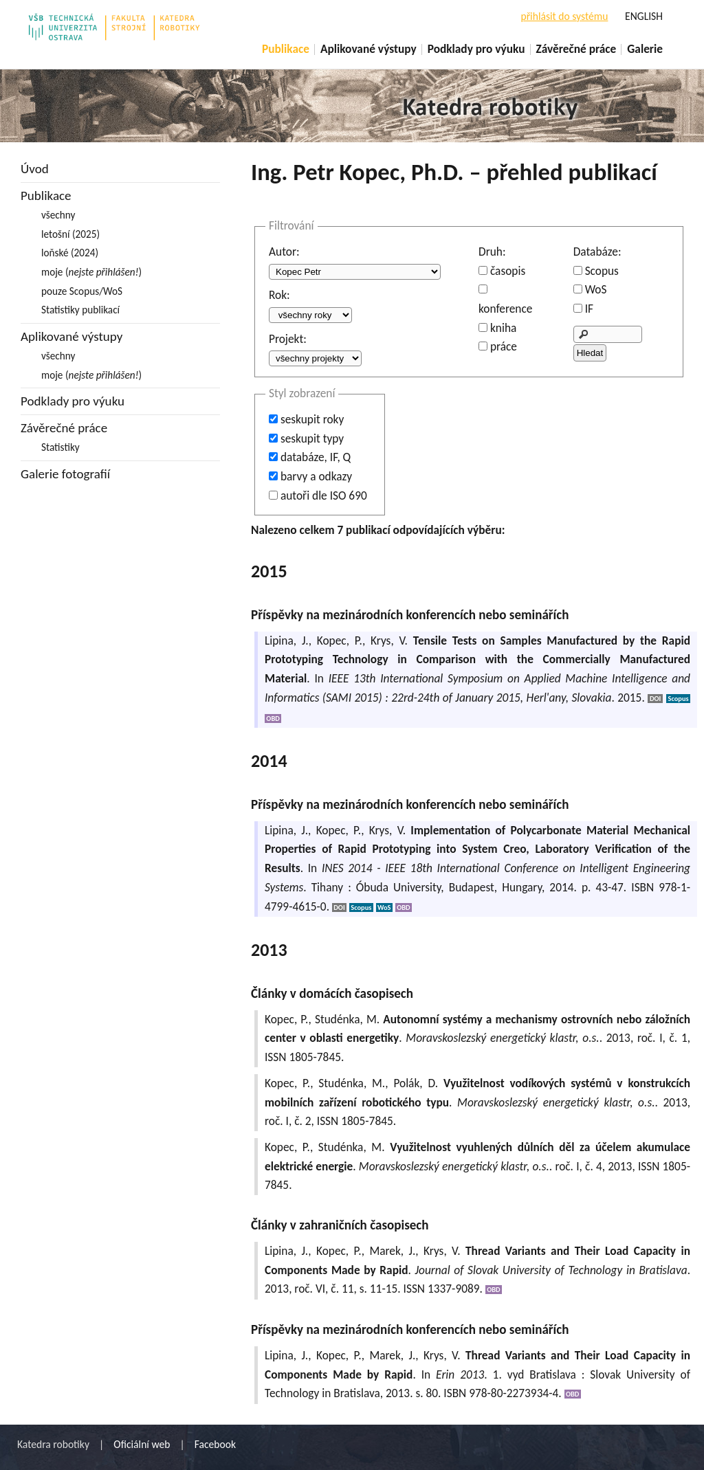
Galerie (645, 48)
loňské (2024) (69, 252)
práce (503, 346)
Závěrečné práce (576, 48)
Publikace (285, 48)
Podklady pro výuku (476, 48)
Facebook (215, 1444)
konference (505, 308)
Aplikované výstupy (368, 48)
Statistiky (60, 447)
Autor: (284, 251)
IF (589, 308)
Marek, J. (392, 1250)
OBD (273, 718)
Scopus (602, 270)
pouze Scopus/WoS (81, 291)
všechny (58, 214)
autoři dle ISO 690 (323, 495)
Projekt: (288, 338)
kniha (503, 327)
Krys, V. (389, 640)
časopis (507, 270)
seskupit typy (312, 438)
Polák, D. (415, 1083)
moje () (91, 271)
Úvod (35, 169)
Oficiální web (141, 1444)
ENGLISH (644, 16)
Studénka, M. (347, 1019)
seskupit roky (312, 419)
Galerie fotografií (65, 474)
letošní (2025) (70, 234)
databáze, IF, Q (315, 457)
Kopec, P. (339, 640)
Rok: (279, 294)
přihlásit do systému (564, 16)
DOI (655, 698)
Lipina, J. (287, 640)
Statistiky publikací (80, 309)
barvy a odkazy (316, 476)
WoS (596, 289)
